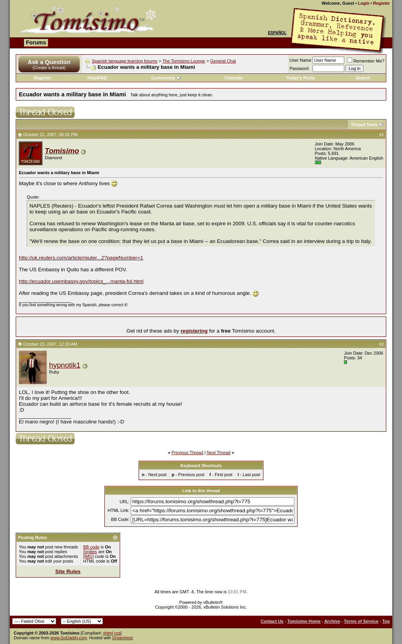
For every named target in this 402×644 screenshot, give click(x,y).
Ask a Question (48, 62)
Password (299, 68)
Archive (332, 621)
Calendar (233, 77)
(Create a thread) (49, 67)
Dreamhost (122, 637)
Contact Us (272, 621)
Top (386, 621)
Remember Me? (365, 61)
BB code (91, 547)
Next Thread (218, 452)
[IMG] (88, 556)
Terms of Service (361, 621)
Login (363, 3)
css (117, 633)
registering (194, 331)
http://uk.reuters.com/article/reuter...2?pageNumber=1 (81, 258)
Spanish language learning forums (124, 61)
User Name (301, 60)
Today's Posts (300, 77)
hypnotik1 (64, 365)
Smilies (90, 551)
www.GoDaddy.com (69, 637)
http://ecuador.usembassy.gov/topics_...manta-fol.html (81, 281)
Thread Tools (364, 124)
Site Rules (67, 571)
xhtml (108, 633)
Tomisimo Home (304, 621)
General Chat (223, 61)
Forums (36, 42)
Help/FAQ (97, 77)
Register (381, 3)
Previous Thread (187, 452)
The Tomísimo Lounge (184, 61)
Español (277, 33)
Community (166, 77)
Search (363, 77)
